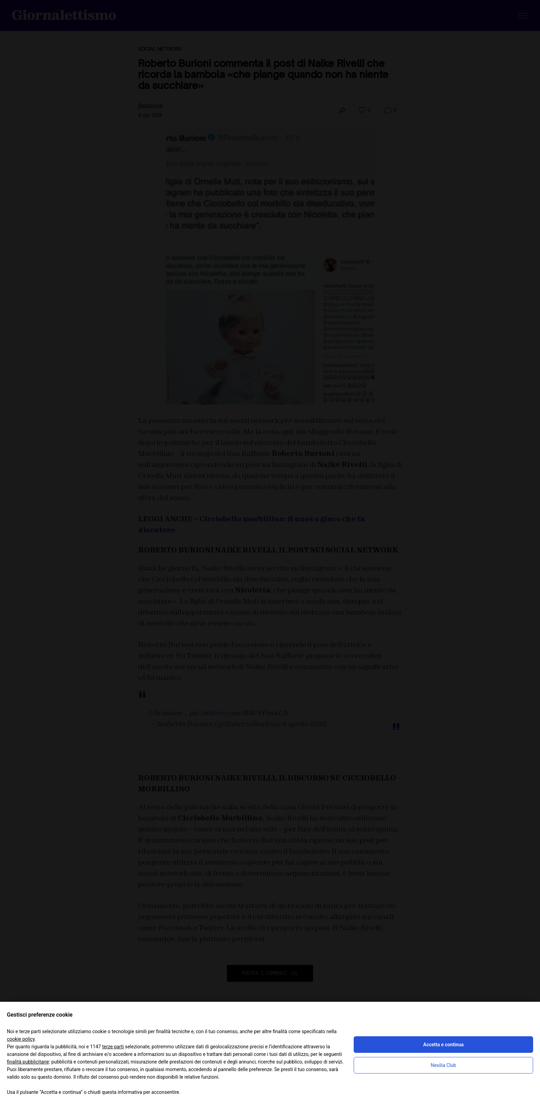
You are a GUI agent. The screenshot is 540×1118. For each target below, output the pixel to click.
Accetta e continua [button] (443, 1044)
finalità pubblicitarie (28, 1062)
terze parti (113, 1046)
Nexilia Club (443, 1065)
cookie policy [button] (21, 1039)
